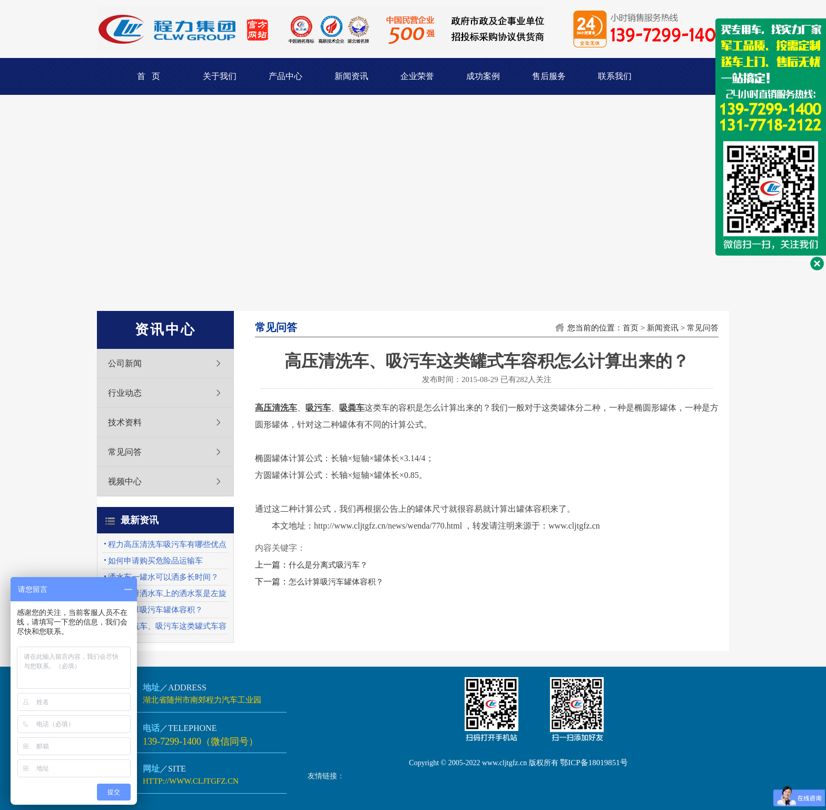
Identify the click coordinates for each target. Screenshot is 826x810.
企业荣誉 (417, 76)
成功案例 (483, 76)
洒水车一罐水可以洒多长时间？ (163, 577)
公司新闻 (125, 363)
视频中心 (125, 481)
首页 (630, 328)
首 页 (148, 76)
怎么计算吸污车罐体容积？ (155, 610)
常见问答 (125, 451)
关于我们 (220, 76)
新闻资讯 (351, 76)
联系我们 (615, 76)
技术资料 (125, 422)
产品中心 (285, 76)
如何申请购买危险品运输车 (155, 561)
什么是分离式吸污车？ (328, 565)
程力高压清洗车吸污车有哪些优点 (167, 544)
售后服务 (549, 76)
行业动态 (125, 392)
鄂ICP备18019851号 (593, 762)
